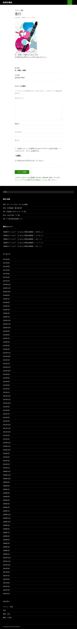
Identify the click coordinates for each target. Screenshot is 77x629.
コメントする (31, 17)
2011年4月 (6, 439)
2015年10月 (7, 327)
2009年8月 (6, 486)
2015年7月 (6, 338)
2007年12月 (7, 558)
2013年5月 (6, 378)
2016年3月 (6, 313)
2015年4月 (6, 345)
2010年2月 (6, 464)
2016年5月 (6, 306)
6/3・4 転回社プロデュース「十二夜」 (15, 211)
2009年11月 (7, 475)
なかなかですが (38, 76)
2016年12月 (7, 284)
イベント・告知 (19, 10)
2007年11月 (7, 561)
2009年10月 (7, 478)
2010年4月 (6, 457)
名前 (17, 124)
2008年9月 (6, 525)
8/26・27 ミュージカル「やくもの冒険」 (16, 204)
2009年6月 (6, 493)
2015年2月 (6, 349)
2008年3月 (6, 547)
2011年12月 (7, 424)
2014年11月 (7, 353)
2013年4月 (6, 381)
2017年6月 (6, 263)
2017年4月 (6, 270)
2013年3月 (6, 385)
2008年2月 (6, 550)
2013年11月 (7, 367)
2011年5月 (6, 435)
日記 (4, 610)
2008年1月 (6, 554)
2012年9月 (6, 407)
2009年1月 (6, 511)
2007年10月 (7, 565)
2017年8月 (6, 259)
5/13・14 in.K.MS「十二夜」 (12, 215)
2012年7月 (6, 414)
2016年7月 (6, 299)
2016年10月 (7, 291)
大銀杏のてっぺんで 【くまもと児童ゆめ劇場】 (18, 232)
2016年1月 (6, 317)
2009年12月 (7, 471)
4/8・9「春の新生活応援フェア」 (13, 219)
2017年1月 (6, 281)
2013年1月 (6, 392)
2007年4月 (6, 586)
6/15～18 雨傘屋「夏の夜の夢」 (13, 208)
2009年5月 (6, 496)
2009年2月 (6, 507)
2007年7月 (6, 575)
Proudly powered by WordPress (11, 626)
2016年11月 (7, 288)
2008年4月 (6, 543)
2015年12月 (7, 320)
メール (18, 132)
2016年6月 (6, 302)
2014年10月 (7, 356)
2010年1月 (6, 468)
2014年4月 (6, 360)
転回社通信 (7, 2)
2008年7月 (6, 532)
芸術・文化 (6, 614)
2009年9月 (6, 482)
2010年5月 (6, 453)
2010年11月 (7, 446)
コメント (19, 98)
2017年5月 (6, 266)
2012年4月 (6, 417)
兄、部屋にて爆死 (38, 69)
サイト (17, 140)
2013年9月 (6, 374)
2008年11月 (7, 518)
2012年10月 (7, 403)
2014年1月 (6, 363)
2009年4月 (6, 500)
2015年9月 (6, 331)
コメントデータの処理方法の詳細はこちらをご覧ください (35, 180)
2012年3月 (6, 421)
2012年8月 (6, 410)
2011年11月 (7, 428)
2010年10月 (7, 450)
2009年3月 (6, 504)
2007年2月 (6, 593)
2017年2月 (6, 277)
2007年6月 (6, 579)
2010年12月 (7, 442)
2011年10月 (7, 432)
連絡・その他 (7, 617)
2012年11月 (7, 399)
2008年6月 (6, 536)
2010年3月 (6, 460)
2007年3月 (6, 590)
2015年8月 (6, 335)
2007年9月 (6, 568)
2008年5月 (6, 540)
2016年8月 (6, 295)
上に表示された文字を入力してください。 (30, 160)
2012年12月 (7, 396)
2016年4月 (6, 309)
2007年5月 (6, 583)
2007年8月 (6, 572)
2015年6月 (6, 342)
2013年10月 (7, 371)
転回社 (24, 17)
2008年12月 (7, 514)
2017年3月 (6, 274)
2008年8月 (6, 529)
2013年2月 (6, 389)
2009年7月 (6, 489)
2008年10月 (7, 522)
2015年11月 (7, 324)
